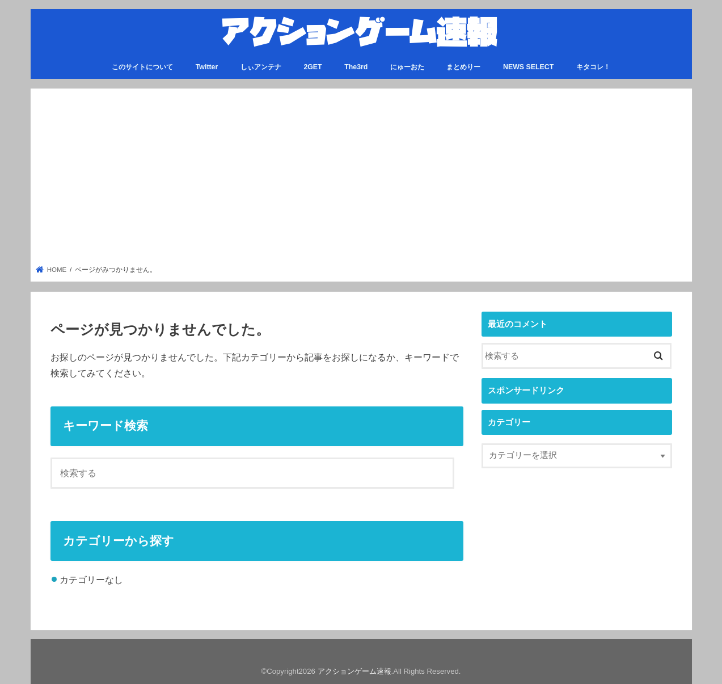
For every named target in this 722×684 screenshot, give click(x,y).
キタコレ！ (593, 66)
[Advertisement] (361, 179)
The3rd (356, 66)
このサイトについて (142, 66)
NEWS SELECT (528, 66)
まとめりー (463, 66)
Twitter (207, 66)
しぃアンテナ (260, 66)
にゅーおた (407, 66)
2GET (312, 66)
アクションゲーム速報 (354, 670)
